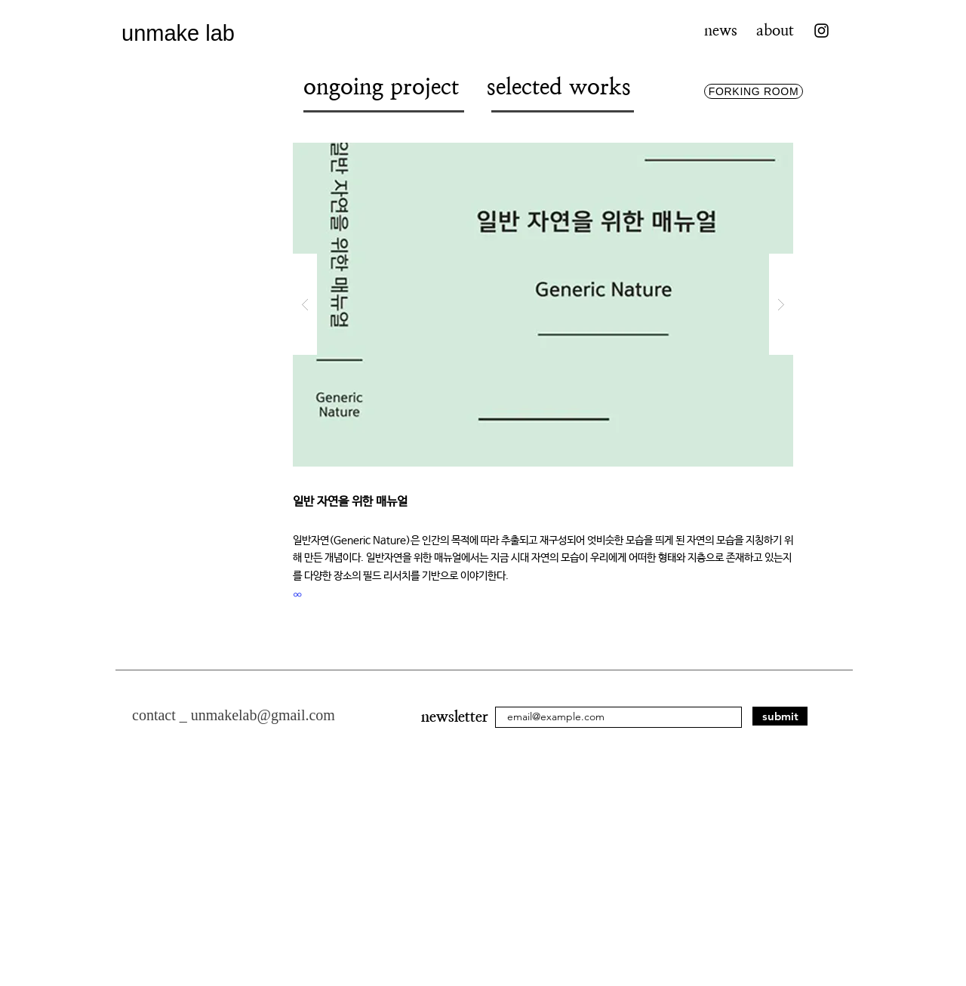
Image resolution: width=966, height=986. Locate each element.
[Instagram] (821, 30)
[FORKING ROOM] (753, 91)
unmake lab (178, 33)
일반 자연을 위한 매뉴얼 (353, 502)
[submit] (780, 716)
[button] (543, 305)
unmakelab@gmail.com (263, 715)
